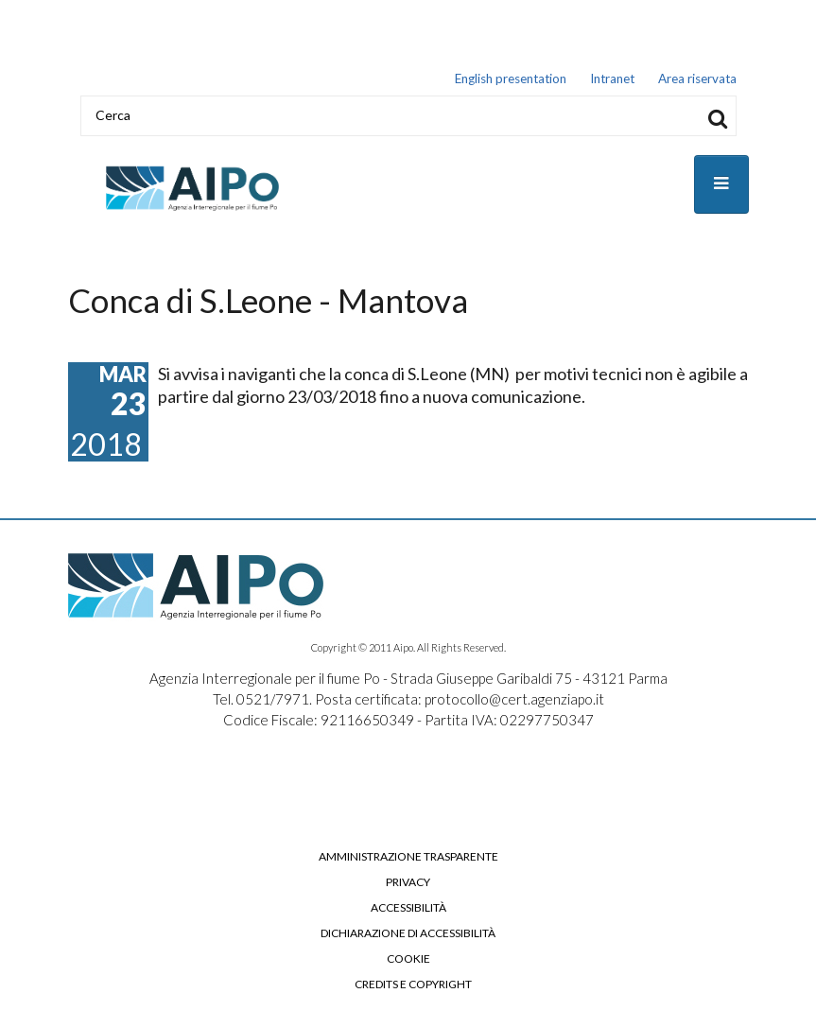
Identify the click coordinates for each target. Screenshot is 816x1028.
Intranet (612, 78)
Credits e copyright (413, 984)
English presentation (510, 78)
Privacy (408, 882)
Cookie (408, 959)
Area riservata (697, 78)
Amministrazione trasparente (408, 856)
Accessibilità (408, 908)
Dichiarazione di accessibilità (408, 933)
